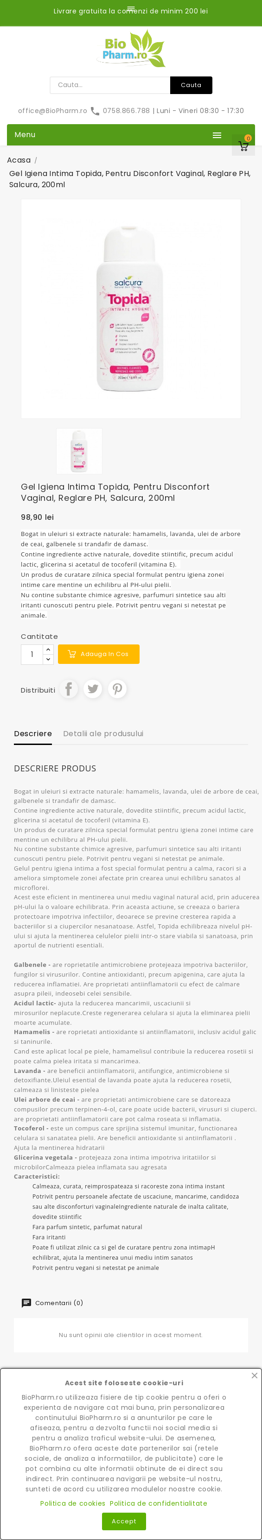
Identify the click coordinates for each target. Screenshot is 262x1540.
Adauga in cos (105, 654)
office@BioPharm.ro (53, 110)
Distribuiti (68, 689)
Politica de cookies (72, 1503)
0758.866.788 (120, 110)
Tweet (92, 689)
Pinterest (117, 689)
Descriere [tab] (33, 733)
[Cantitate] (32, 654)
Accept (124, 1521)
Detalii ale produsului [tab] (103, 733)
